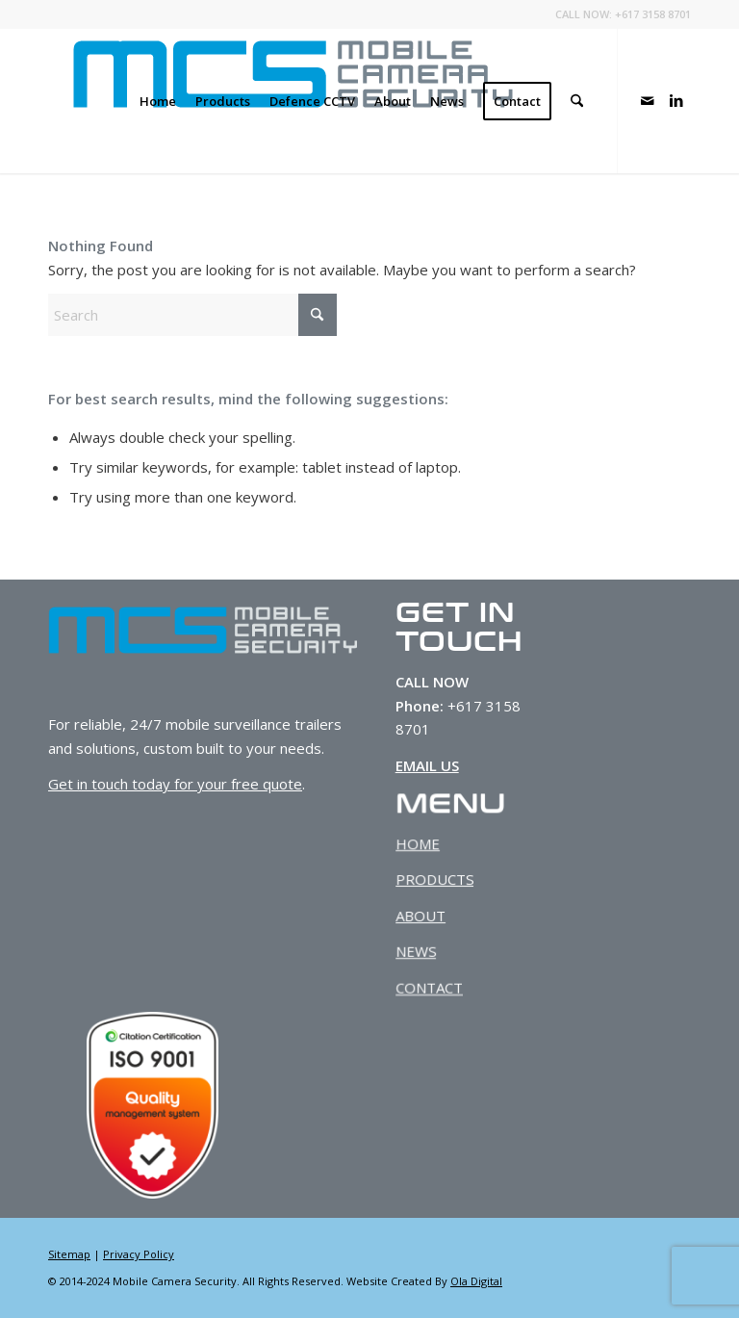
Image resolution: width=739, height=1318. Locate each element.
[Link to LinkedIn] (676, 100)
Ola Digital (476, 1281)
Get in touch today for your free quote (175, 783)
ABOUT (420, 915)
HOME (417, 842)
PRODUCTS (434, 879)
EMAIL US (427, 765)
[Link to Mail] (647, 100)
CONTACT (429, 988)
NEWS (415, 952)
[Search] (577, 101)
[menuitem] (158, 101)
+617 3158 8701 (653, 14)
